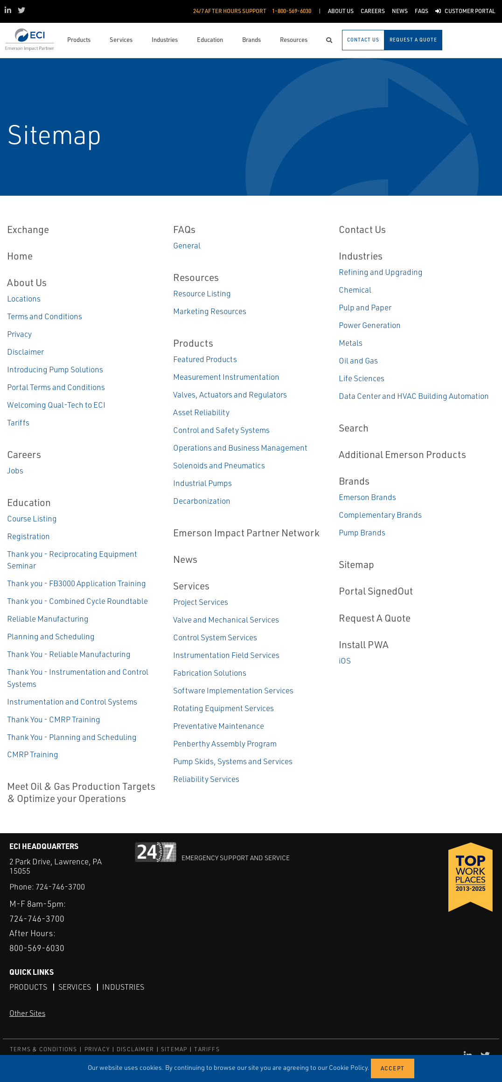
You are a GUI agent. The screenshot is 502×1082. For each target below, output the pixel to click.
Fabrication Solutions (209, 673)
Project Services (200, 602)
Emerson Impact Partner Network (246, 533)
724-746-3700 (60, 886)
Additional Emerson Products (402, 454)
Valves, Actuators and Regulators (230, 394)
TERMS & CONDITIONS (43, 1049)
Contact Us (362, 229)
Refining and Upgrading (381, 272)
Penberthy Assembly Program (225, 743)
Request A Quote (375, 618)
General (187, 245)
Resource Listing (202, 293)
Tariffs (18, 422)
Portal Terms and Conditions (56, 387)
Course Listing (32, 518)
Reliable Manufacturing (48, 618)
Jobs (15, 470)
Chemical (355, 289)
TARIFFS (206, 1049)
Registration (28, 536)
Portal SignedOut (376, 591)
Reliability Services (206, 779)
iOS (345, 660)
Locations (24, 298)
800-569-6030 (36, 948)
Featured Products (205, 359)
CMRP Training (32, 754)
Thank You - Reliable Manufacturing (69, 654)
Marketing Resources (209, 311)
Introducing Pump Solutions (55, 369)
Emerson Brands (367, 497)
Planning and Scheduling (51, 636)
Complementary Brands (380, 515)
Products (193, 343)
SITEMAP (174, 1049)
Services (191, 586)
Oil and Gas (358, 360)
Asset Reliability (201, 412)
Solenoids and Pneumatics (219, 465)
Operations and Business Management (240, 447)
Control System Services (215, 637)
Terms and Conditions (44, 316)
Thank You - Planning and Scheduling (72, 737)
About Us (27, 282)
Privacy (19, 334)
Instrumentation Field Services (226, 655)
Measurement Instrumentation (226, 377)
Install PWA (364, 644)
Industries (361, 256)
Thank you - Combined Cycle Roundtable (77, 601)
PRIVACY (97, 1049)
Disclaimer (25, 351)
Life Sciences (361, 378)
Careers (24, 454)
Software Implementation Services (233, 690)
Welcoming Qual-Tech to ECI (56, 405)
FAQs (184, 229)
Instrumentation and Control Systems (72, 701)
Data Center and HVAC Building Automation (414, 396)
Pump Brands (362, 532)
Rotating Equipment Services (223, 708)
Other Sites (27, 1013)
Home (20, 256)
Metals (351, 343)
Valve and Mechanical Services (226, 619)
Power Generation (370, 325)
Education (29, 502)
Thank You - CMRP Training (53, 719)
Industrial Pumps (202, 483)
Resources (196, 277)
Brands (354, 481)
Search (354, 428)
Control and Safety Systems (221, 430)
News (185, 559)
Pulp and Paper (365, 307)
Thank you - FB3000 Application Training (76, 583)
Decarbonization (201, 501)
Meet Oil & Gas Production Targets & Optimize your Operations (81, 792)
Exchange (28, 229)
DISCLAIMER (135, 1049)
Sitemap (356, 564)
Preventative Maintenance (218, 726)
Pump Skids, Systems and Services (233, 761)
